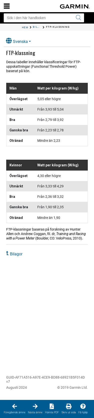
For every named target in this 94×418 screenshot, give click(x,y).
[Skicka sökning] (78, 17)
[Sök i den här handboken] (44, 17)
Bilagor (16, 254)
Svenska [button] (17, 41)
